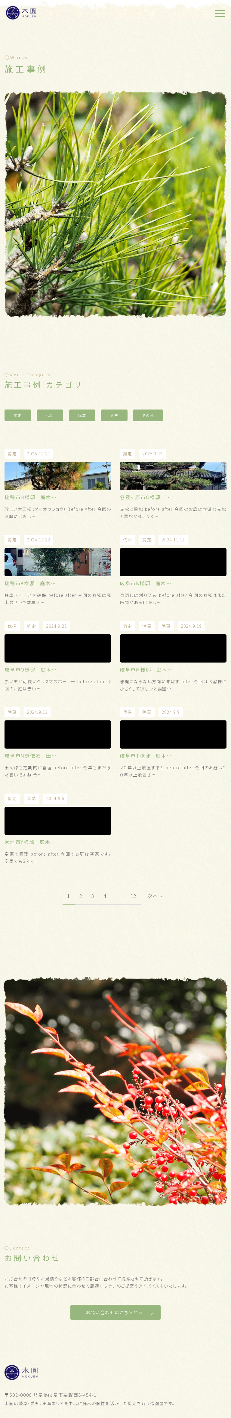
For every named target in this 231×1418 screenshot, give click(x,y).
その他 (148, 415)
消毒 (114, 415)
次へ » (154, 895)
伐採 (50, 415)
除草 (82, 415)
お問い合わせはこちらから (114, 1312)
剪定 (18, 415)
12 (134, 895)
